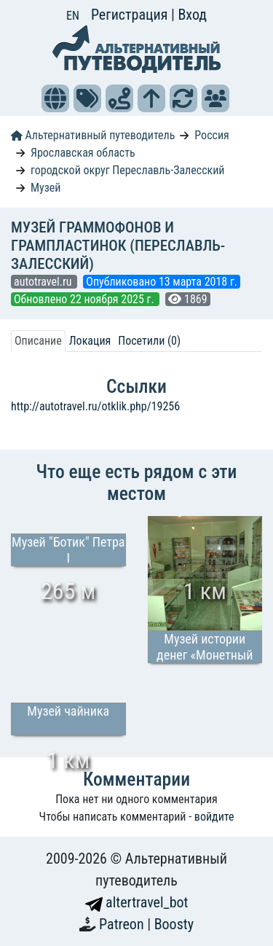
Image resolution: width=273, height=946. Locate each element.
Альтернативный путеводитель (93, 135)
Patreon (123, 924)
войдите (214, 817)
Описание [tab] (38, 341)
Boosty (174, 924)
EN (72, 16)
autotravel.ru (44, 282)
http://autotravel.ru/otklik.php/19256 (95, 406)
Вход (192, 14)
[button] (55, 98)
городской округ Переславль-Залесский (128, 170)
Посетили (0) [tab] (149, 341)
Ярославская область (83, 153)
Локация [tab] (90, 341)
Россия (211, 135)
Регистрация (131, 14)
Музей (46, 188)
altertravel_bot (137, 902)
